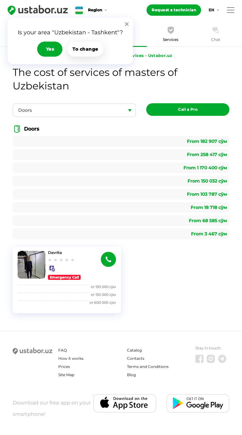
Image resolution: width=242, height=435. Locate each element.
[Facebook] (199, 359)
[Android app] (197, 403)
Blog (131, 374)
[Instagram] (211, 359)
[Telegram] (222, 359)
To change (85, 49)
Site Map (66, 374)
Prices (64, 366)
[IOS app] (124, 403)
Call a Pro (188, 109)
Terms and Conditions (148, 366)
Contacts (135, 358)
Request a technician (174, 10)
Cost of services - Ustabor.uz (140, 55)
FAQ (62, 350)
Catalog (134, 350)
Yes (50, 49)
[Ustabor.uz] (38, 10)
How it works (71, 358)
